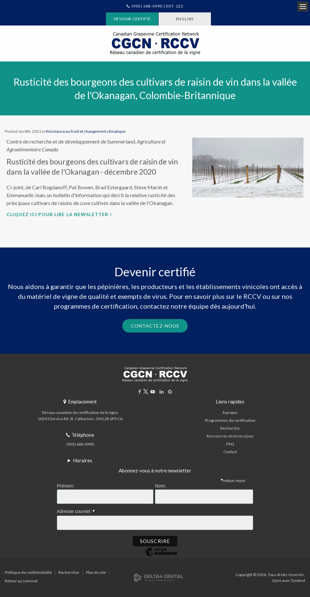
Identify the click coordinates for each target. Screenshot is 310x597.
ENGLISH (185, 18)
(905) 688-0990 (80, 444)
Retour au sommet (21, 580)
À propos (230, 412)
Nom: (160, 485)
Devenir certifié (132, 18)
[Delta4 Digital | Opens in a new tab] (158, 577)
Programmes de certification (230, 420)
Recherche (230, 428)
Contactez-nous (155, 326)
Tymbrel (298, 580)
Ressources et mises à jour (230, 436)
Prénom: (65, 485)
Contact (230, 451)
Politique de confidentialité (28, 572)
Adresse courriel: (76, 510)
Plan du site (96, 572)
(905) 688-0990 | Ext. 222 (157, 6)
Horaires (82, 460)
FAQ (230, 443)
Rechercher (69, 572)
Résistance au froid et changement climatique (86, 131)
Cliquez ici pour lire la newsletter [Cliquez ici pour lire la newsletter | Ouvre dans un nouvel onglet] (57, 214)
